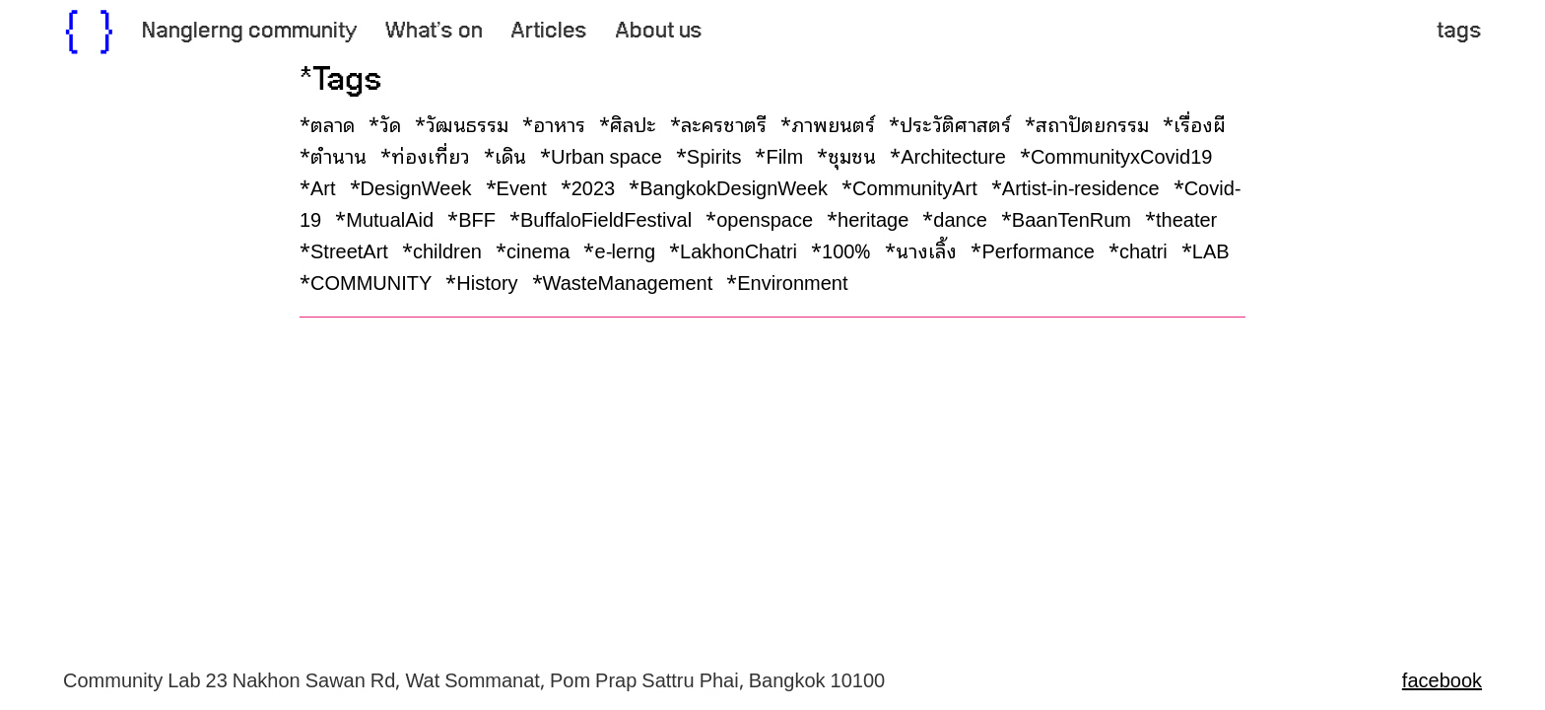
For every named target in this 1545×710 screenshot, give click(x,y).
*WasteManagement (627, 281)
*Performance (1038, 249)
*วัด (390, 123)
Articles (548, 31)
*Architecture (953, 155)
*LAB (1210, 249)
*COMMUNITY (370, 281)
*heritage (872, 218)
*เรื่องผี (1199, 123)
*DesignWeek (416, 186)
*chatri (1142, 249)
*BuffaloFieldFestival (605, 218)
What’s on (434, 31)
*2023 (593, 186)
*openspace (764, 218)
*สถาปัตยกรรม (1092, 123)
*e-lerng (624, 249)
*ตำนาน (338, 155)
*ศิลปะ (632, 123)
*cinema (537, 249)
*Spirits (714, 155)
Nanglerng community (250, 31)
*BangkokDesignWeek (733, 186)
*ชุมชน (851, 155)
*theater (1186, 218)
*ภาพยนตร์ (832, 123)
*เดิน (510, 155)
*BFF (476, 218)
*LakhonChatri (738, 249)
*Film (784, 155)
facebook (1442, 678)
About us (659, 31)
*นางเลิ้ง (926, 249)
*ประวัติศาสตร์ (955, 123)
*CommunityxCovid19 (1121, 155)
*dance (959, 218)
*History (486, 281)
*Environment (791, 281)
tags (1459, 31)
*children (447, 249)
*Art (323, 186)
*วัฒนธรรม (466, 123)
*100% (846, 249)
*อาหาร (558, 123)
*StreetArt (349, 249)
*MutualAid (389, 218)
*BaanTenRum (1071, 218)
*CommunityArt (914, 186)
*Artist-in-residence (1080, 186)
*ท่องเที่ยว (430, 155)
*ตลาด (332, 123)
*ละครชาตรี (723, 123)
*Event (521, 186)
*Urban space (606, 155)
